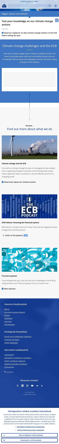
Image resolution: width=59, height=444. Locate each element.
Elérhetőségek (9, 325)
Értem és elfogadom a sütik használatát (31, 435)
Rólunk (6, 309)
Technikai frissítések (11, 340)
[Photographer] (56, 157)
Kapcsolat (8, 321)
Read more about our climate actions (20, 182)
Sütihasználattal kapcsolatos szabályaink (30, 430)
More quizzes (9, 289)
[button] (55, 2)
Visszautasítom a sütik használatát (30, 440)
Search (49, 5)
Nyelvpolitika (9, 367)
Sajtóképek (8, 318)
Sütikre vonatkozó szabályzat (14, 361)
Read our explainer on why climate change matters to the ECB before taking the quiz (29, 34)
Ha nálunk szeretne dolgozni (14, 312)
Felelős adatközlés (11, 343)
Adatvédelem (9, 355)
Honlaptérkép (9, 372)
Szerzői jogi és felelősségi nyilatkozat (17, 337)
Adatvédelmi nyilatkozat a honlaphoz (17, 358)
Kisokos (7, 315)
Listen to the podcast (14, 235)
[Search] (28, 5)
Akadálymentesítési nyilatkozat (15, 364)
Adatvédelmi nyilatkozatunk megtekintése (31, 427)
